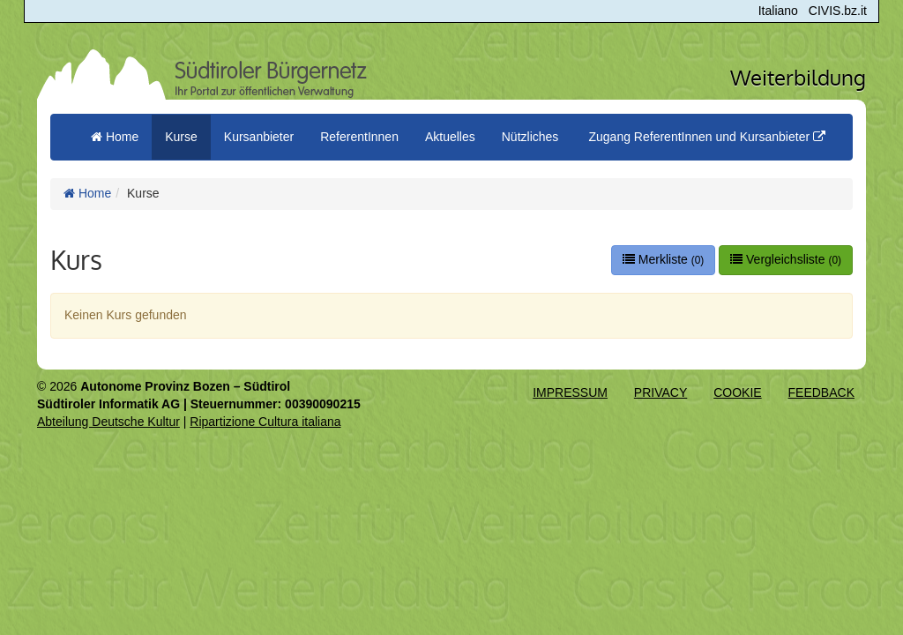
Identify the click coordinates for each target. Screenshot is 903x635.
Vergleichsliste (785, 259)
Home (87, 193)
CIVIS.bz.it (838, 11)
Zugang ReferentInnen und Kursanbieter (706, 137)
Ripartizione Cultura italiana (265, 422)
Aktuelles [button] (450, 137)
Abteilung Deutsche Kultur (108, 422)
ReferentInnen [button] (359, 137)
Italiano (778, 11)
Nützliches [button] (530, 137)
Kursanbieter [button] (259, 137)
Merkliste (663, 259)
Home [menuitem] (114, 137)
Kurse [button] (181, 137)
